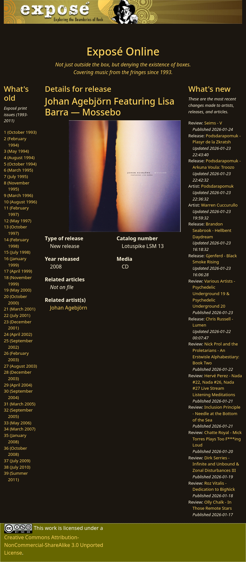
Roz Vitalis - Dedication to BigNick (214, 486)
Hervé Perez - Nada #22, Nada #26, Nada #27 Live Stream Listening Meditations (217, 385)
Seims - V (213, 123)
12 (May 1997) (17, 221)
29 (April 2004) (18, 385)
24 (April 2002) (18, 334)
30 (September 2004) (18, 394)
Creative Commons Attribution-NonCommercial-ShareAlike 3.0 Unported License (53, 545)
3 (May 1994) (16, 151)
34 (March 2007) (19, 429)
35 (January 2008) (15, 438)
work (51, 527)
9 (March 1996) (18, 195)
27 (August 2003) (20, 366)
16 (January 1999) (15, 262)
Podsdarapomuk (217, 186)
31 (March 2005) (19, 404)
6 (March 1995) (18, 170)
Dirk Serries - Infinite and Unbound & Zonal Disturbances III (216, 464)
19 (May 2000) (17, 290)
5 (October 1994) (20, 164)
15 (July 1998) (17, 252)
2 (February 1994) (15, 142)
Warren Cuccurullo (219, 205)
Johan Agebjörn (68, 307)
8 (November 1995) (16, 186)
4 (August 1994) (19, 157)
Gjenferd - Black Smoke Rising (215, 259)
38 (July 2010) (17, 467)
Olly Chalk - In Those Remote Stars (212, 505)
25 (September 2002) (18, 344)
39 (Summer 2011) (16, 476)
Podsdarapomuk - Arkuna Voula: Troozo (217, 164)
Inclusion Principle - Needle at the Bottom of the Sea (216, 413)
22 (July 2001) (17, 315)
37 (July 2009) (17, 461)
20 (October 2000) (15, 300)
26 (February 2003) (16, 356)
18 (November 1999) (18, 281)
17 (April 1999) (18, 271)
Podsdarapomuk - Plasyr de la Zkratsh (217, 139)
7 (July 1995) (16, 176)
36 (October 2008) (15, 451)
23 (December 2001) (17, 325)
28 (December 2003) (17, 375)
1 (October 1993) (20, 132)
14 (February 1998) (16, 243)
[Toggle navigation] (24, 32)
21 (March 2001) (19, 309)
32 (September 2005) (18, 413)
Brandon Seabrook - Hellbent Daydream (212, 230)
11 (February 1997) (16, 211)
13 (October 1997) (15, 230)
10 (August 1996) (20, 202)
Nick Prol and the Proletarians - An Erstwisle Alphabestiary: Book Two (216, 353)
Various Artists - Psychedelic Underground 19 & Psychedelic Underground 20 (214, 293)
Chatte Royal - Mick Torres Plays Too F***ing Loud (217, 439)
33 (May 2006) (17, 423)
